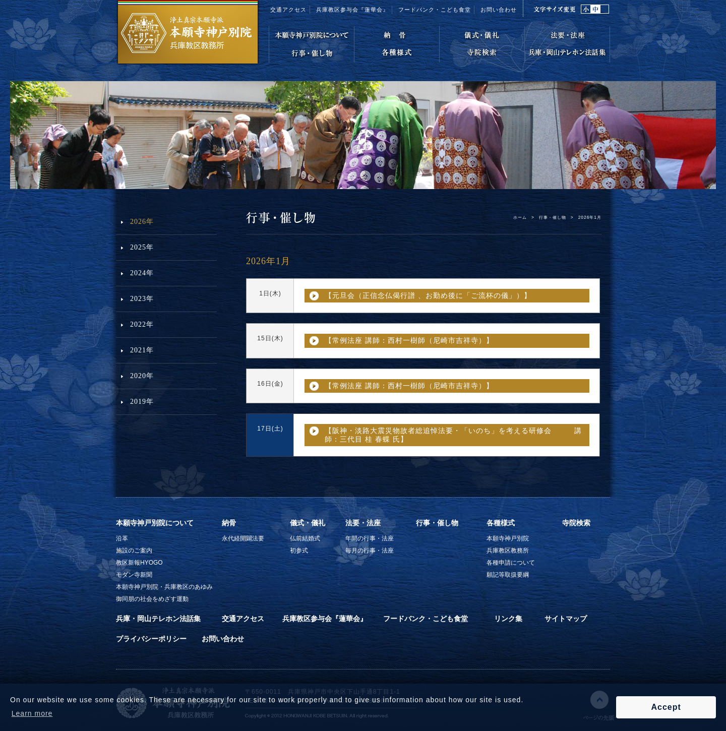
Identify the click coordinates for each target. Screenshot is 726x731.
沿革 (122, 538)
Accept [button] (666, 707)
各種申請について (511, 562)
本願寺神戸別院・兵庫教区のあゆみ (164, 586)
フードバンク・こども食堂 (425, 619)
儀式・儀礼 (307, 523)
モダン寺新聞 (134, 574)
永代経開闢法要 (243, 538)
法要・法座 (363, 523)
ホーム (520, 217)
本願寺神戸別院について (155, 523)
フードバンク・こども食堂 (434, 10)
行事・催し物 (552, 217)
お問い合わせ (498, 10)
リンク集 (508, 619)
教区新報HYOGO (139, 562)
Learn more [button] (32, 713)
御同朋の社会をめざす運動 (152, 598)
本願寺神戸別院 (508, 538)
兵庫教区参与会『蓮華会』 (352, 10)
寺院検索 (576, 523)
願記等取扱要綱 (508, 574)
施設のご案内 (134, 550)
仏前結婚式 (305, 538)
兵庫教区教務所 (508, 550)
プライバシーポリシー (151, 639)
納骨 (229, 523)
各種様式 (501, 523)
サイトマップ (565, 619)
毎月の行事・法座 (369, 550)
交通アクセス (288, 10)
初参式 (299, 550)
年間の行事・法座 (369, 538)
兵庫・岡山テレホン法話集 (158, 619)
